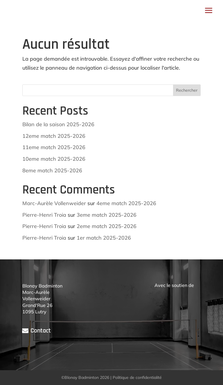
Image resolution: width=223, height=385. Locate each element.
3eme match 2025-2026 (106, 215)
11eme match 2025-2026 (53, 147)
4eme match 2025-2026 (126, 203)
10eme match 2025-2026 (53, 159)
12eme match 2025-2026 (53, 136)
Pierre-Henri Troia (44, 215)
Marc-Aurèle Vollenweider (54, 203)
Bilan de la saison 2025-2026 (58, 124)
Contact (40, 331)
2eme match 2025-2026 (106, 226)
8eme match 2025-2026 (52, 170)
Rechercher (186, 90)
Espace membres (123, 10)
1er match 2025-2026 (104, 237)
